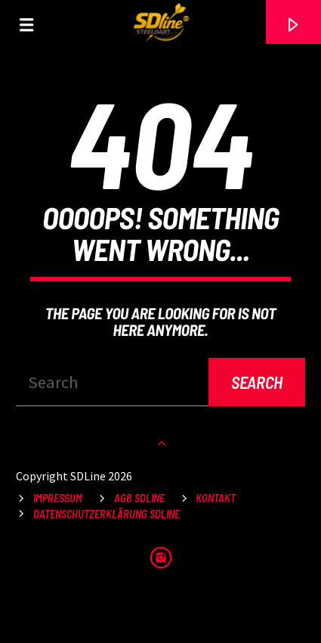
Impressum (57, 498)
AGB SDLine (139, 498)
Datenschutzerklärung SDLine (106, 514)
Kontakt (216, 498)
